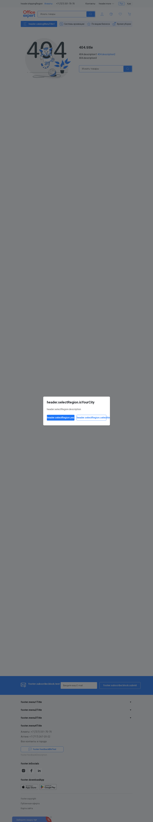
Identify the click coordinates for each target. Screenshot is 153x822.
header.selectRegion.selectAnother (91, 417)
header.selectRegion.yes (60, 417)
